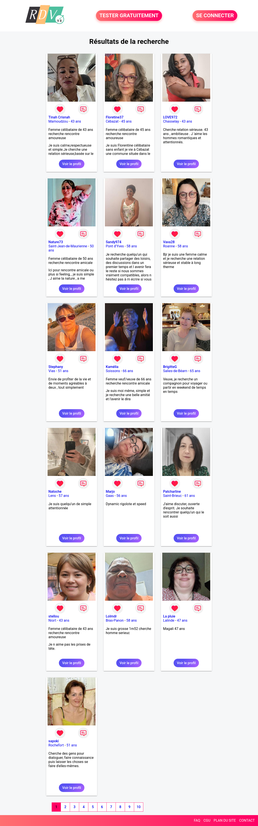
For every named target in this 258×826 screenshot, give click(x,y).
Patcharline (172, 491)
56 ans (121, 496)
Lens (52, 496)
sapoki (53, 741)
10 (138, 807)
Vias (51, 371)
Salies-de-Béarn (175, 371)
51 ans (63, 371)
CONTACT (247, 820)
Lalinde (168, 620)
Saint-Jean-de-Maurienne (67, 246)
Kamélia (112, 367)
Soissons (113, 371)
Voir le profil (71, 164)
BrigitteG (170, 367)
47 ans (182, 620)
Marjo (110, 491)
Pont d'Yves (115, 246)
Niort (52, 620)
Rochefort (56, 745)
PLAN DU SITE (225, 820)
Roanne (169, 246)
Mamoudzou (58, 121)
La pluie (169, 616)
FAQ (197, 820)
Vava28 (169, 242)
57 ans (64, 496)
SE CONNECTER (215, 16)
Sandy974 (113, 242)
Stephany (55, 367)
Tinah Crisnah (59, 117)
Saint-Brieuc (172, 496)
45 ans (126, 121)
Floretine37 (114, 117)
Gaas (110, 496)
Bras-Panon (115, 620)
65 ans (195, 371)
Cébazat (112, 121)
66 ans (128, 371)
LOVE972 (170, 117)
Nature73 (55, 242)
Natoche (55, 491)
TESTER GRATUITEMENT (129, 16)
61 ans (190, 496)
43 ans (76, 121)
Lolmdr (111, 616)
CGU (206, 820)
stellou (53, 616)
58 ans (131, 246)
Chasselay (171, 121)
